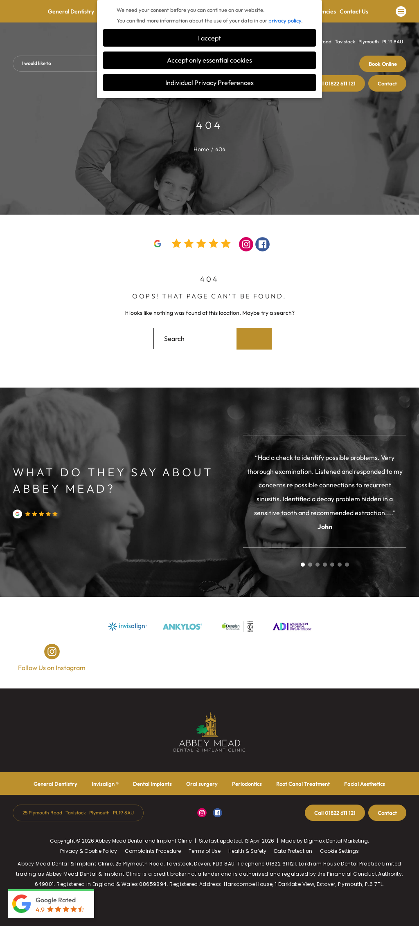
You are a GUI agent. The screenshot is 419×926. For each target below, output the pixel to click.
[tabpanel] (325, 491)
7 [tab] (347, 565)
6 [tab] (340, 565)
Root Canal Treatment (303, 783)
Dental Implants (152, 783)
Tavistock (345, 41)
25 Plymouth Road (42, 812)
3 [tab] (317, 565)
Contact (387, 83)
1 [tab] (303, 565)
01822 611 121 (335, 83)
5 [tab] (332, 565)
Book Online (383, 64)
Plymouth (368, 41)
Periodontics (247, 783)
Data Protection (293, 851)
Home (201, 149)
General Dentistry (71, 13)
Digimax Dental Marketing (336, 840)
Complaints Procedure (153, 851)
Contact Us (354, 13)
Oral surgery (202, 783)
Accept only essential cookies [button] (209, 60)
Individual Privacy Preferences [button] (209, 82)
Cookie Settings (339, 851)
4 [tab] (325, 565)
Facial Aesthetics (364, 783)
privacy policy (284, 20)
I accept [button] (209, 38)
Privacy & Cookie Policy (88, 851)
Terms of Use (205, 851)
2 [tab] (310, 565)
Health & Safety (247, 851)
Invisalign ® (105, 783)
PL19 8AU (392, 41)
